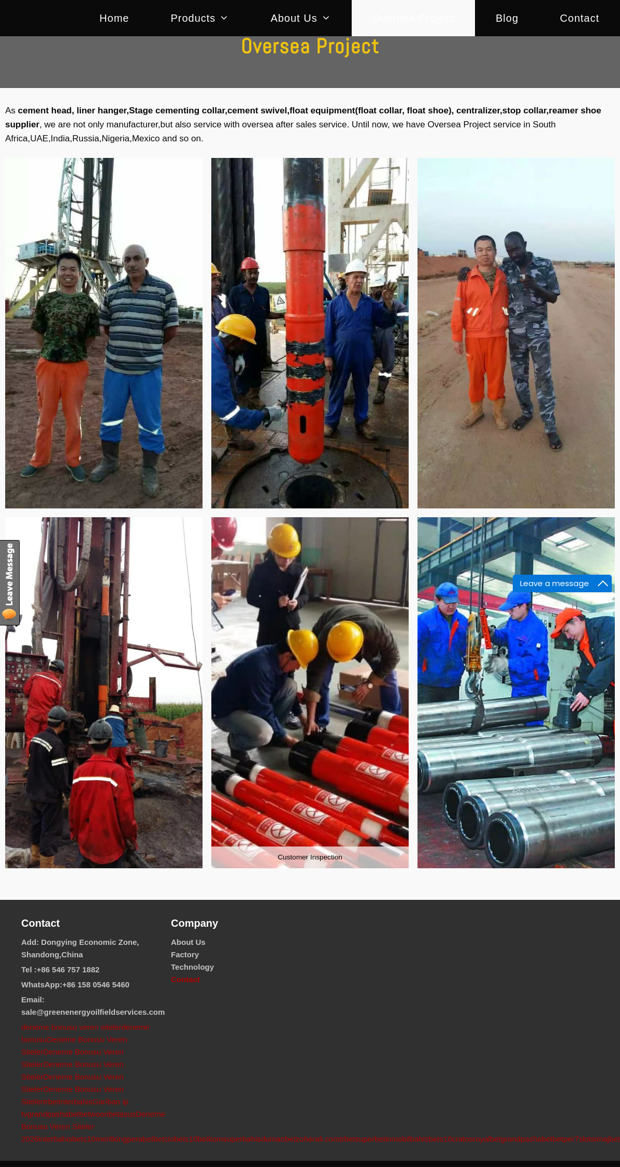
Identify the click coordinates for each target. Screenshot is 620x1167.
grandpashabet (53, 1114)
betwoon (94, 1114)
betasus (122, 1114)
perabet (140, 1138)
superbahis (242, 1138)
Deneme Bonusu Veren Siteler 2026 (93, 1126)
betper (564, 1138)
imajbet (607, 1138)
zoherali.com (318, 1138)
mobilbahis (410, 1138)
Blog (507, 18)
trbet (51, 1101)
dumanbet (278, 1138)
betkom (210, 1138)
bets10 (83, 1138)
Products (210, 18)
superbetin (373, 1138)
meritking (111, 1138)
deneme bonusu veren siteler (71, 1027)
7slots (584, 1138)
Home (114, 18)
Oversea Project (413, 18)
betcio (163, 1138)
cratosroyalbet (476, 1138)
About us (310, 18)
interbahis (76, 1101)
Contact (579, 18)
